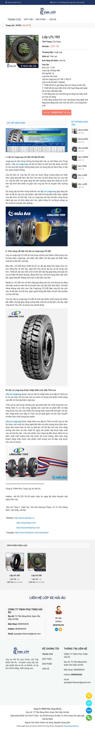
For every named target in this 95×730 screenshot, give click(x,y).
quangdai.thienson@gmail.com (27, 634)
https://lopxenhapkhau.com (28, 528)
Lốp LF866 (82, 166)
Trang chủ (10, 25)
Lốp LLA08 (82, 175)
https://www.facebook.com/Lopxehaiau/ (32, 533)
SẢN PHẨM (40, 19)
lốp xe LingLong (48, 191)
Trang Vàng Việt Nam (71, 726)
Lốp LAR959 (83, 157)
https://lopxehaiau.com (26, 523)
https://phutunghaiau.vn (24, 518)
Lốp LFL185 (15, 575)
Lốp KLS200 (83, 130)
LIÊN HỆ (52, 19)
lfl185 (18, 25)
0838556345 (56, 112)
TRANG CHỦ (14, 19)
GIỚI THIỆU (28, 19)
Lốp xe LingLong (20, 164)
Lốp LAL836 (83, 148)
